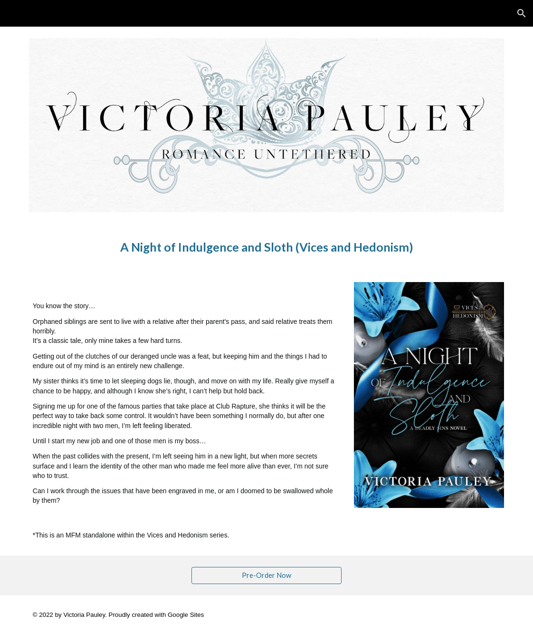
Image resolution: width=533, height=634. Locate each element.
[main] (266, 247)
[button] (521, 13)
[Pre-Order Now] (266, 575)
